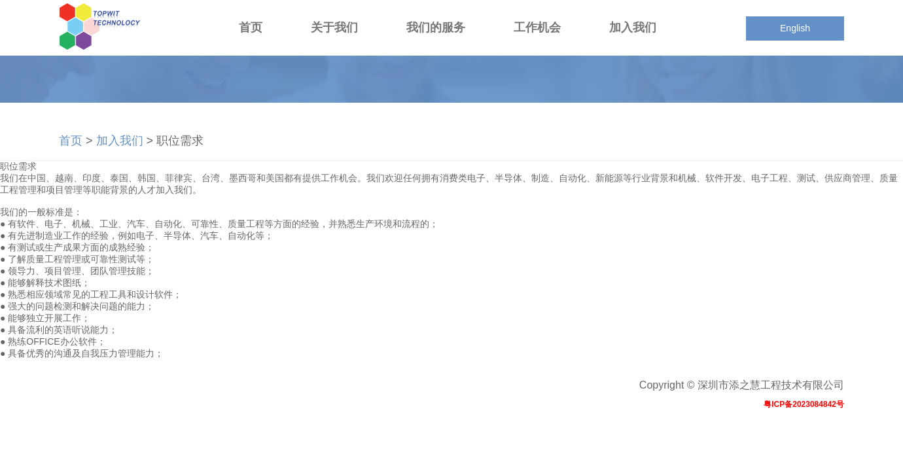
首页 (250, 27)
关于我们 (334, 27)
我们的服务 (435, 27)
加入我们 (632, 27)
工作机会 (537, 27)
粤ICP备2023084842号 (804, 404)
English (795, 28)
